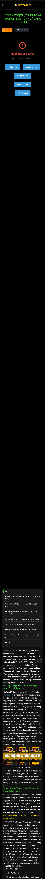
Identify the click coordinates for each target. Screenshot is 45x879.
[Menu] (3, 5)
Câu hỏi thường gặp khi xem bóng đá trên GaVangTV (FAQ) (22, 636)
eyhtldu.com (22, 93)
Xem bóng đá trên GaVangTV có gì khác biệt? (20, 624)
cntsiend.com (31, 67)
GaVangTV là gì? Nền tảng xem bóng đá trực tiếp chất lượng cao (22, 598)
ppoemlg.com (22, 84)
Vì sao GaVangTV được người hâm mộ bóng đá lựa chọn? (21, 605)
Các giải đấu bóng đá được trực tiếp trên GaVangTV (22, 619)
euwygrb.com (22, 76)
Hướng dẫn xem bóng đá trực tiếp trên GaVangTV (21, 629)
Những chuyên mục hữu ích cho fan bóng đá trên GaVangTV (21, 613)
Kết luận (8, 642)
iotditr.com (12, 67)
